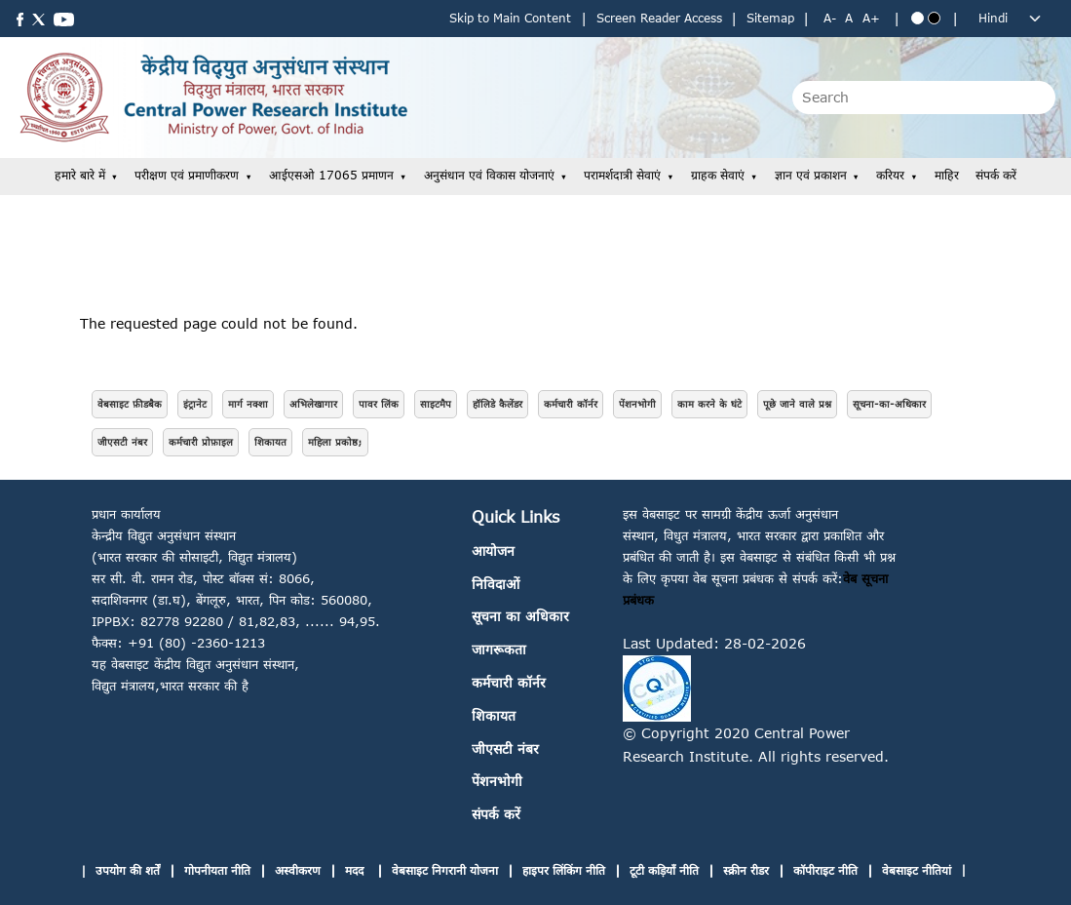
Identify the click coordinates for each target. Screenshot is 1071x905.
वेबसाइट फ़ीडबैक (129, 404)
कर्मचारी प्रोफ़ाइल (201, 442)
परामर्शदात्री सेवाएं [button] (622, 175)
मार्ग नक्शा (248, 404)
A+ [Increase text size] (871, 18)
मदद (356, 870)
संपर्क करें (995, 175)
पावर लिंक (379, 404)
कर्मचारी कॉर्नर (570, 404)
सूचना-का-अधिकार (889, 404)
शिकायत (270, 442)
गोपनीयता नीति (217, 870)
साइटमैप (435, 404)
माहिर (947, 175)
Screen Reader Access (659, 18)
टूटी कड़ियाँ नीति (664, 870)
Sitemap (770, 18)
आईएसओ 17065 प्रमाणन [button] (331, 175)
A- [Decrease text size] (829, 18)
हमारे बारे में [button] (80, 175)
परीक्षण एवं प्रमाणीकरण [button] (186, 175)
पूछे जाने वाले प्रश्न (797, 404)
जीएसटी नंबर (122, 442)
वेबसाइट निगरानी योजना (445, 870)
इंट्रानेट (195, 404)
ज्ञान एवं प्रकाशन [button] (811, 175)
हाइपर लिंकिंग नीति (563, 870)
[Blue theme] (917, 18)
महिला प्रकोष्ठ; (335, 442)
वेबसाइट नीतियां (916, 870)
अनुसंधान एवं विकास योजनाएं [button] (489, 175)
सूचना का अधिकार (520, 616)
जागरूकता (499, 649)
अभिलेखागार (313, 404)
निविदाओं (495, 583)
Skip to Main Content (510, 18)
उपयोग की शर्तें (128, 870)
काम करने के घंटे (709, 404)
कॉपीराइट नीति (825, 870)
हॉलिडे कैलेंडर (497, 404)
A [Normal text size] (849, 18)
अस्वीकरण (298, 870)
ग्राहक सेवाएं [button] (718, 175)
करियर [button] (890, 175)
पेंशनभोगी (637, 404)
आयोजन (493, 550)
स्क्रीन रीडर (746, 870)
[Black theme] (934, 18)
